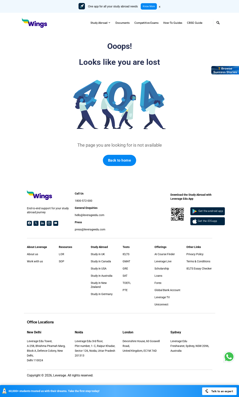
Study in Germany (102, 294)
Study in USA (98, 268)
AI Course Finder (164, 254)
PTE (125, 290)
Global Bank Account (167, 290)
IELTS (126, 254)
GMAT (126, 261)
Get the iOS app (205, 221)
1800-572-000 (83, 200)
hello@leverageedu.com (89, 215)
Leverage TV (162, 297)
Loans (158, 275)
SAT (125, 275)
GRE (125, 268)
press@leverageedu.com (90, 229)
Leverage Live (162, 261)
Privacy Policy (195, 254)
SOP (61, 261)
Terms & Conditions (198, 261)
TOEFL (127, 282)
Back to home (119, 160)
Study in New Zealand (99, 284)
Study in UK (98, 254)
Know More (149, 6)
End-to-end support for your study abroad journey (48, 210)
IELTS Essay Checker (199, 268)
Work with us (35, 261)
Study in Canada (101, 261)
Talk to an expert (219, 391)
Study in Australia (101, 275)
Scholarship (161, 268)
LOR (61, 254)
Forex (157, 282)
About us (32, 254)
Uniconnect (161, 304)
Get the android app (208, 211)
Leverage (59, 375)
